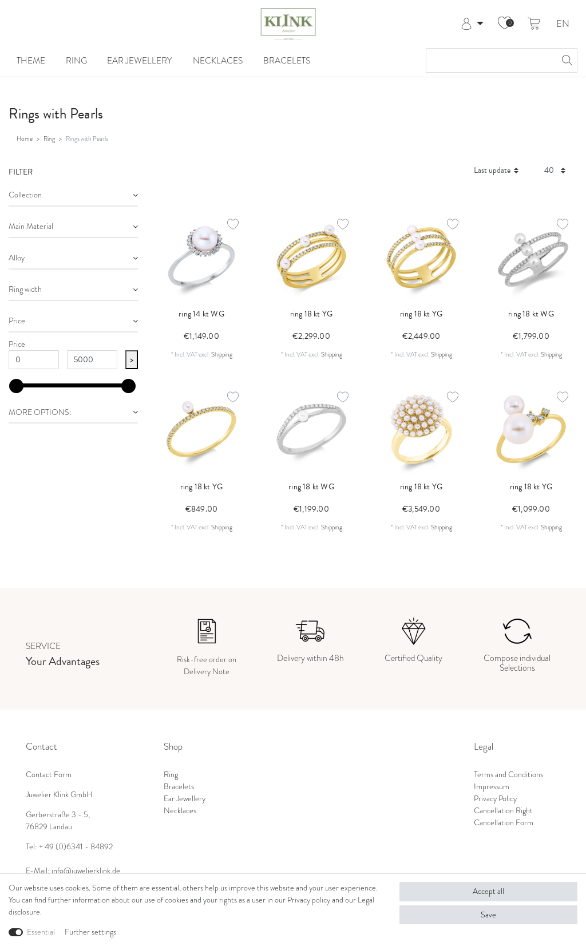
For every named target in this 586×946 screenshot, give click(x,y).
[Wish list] (505, 24)
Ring (76, 60)
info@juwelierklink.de (86, 870)
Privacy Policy (495, 798)
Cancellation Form (503, 822)
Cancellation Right (503, 810)
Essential (41, 932)
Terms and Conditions (508, 774)
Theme (31, 60)
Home (25, 138)
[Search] (565, 60)
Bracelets (286, 60)
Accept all (488, 891)
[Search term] (490, 60)
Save (488, 914)
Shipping (221, 354)
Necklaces (218, 60)
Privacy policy (308, 899)
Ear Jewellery (139, 60)
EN (562, 24)
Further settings (90, 932)
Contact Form (49, 774)
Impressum (491, 786)
